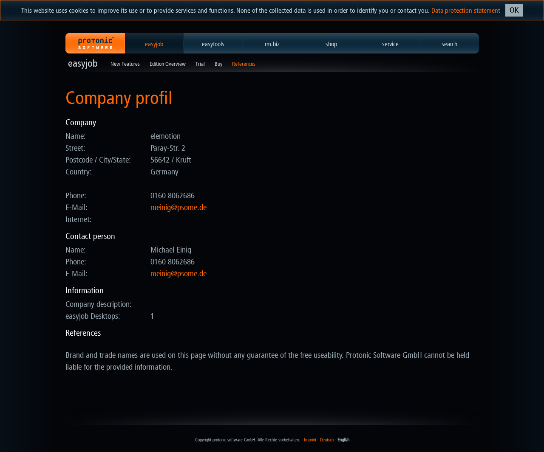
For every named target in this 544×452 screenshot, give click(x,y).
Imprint (310, 440)
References (243, 64)
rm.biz (272, 44)
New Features (125, 64)
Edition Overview (168, 64)
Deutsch (327, 440)
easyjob (154, 44)
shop (331, 44)
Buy (218, 64)
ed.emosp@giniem (178, 207)
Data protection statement (465, 10)
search (449, 44)
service (390, 44)
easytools (213, 44)
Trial (200, 64)
